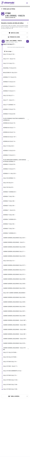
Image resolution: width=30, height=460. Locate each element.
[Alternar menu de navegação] (27, 3)
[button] (27, 41)
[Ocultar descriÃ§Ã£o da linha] (27, 23)
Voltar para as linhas (8, 9)
